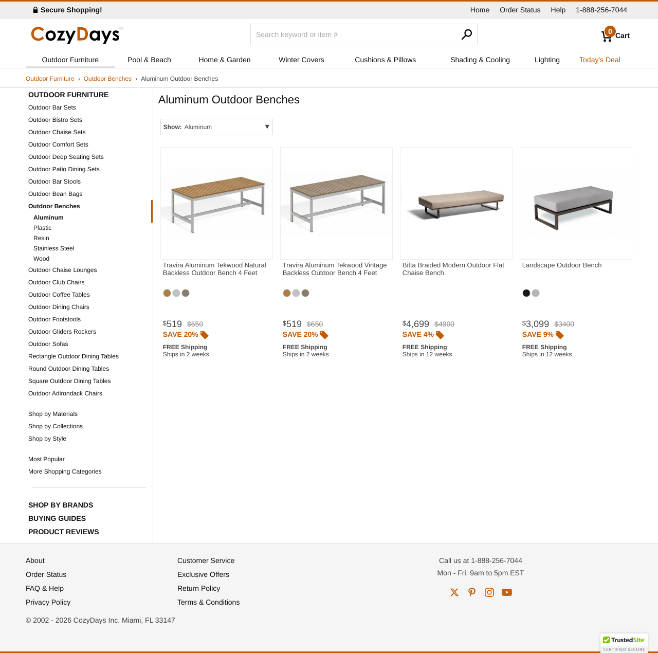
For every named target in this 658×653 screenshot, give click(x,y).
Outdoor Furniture (70, 60)
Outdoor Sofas (48, 344)
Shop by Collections (55, 426)
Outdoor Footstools (54, 319)
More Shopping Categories (65, 471)
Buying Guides (57, 518)
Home (479, 10)
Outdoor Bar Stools (54, 181)
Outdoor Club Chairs (56, 282)
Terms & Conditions (208, 602)
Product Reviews (63, 532)
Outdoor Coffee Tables (59, 294)
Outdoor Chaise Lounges (62, 270)
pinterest (472, 592)
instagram (489, 592)
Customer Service (205, 560)
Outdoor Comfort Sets (58, 144)
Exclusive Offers (203, 574)
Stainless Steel (53, 248)
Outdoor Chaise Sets (56, 132)
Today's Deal (599, 60)
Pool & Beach (149, 60)
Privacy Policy (48, 602)
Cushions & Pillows (385, 60)
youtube (507, 592)
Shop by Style (47, 438)
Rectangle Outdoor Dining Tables (73, 356)
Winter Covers (301, 60)
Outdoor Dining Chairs (58, 307)
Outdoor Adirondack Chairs (65, 393)
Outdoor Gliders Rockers (62, 331)
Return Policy (198, 588)
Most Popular (46, 459)
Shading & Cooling (480, 60)
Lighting (547, 60)
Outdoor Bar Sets (52, 107)
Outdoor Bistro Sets (55, 119)
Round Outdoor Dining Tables (68, 368)
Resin (41, 238)
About (35, 560)
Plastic (42, 227)
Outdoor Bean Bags (55, 193)
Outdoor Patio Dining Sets (64, 169)
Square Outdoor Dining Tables (69, 381)
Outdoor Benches (108, 78)
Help (558, 10)
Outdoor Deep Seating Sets (66, 156)
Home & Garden (224, 60)
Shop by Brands (60, 505)
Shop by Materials (53, 414)
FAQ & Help (45, 588)
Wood (41, 258)
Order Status (520, 10)
